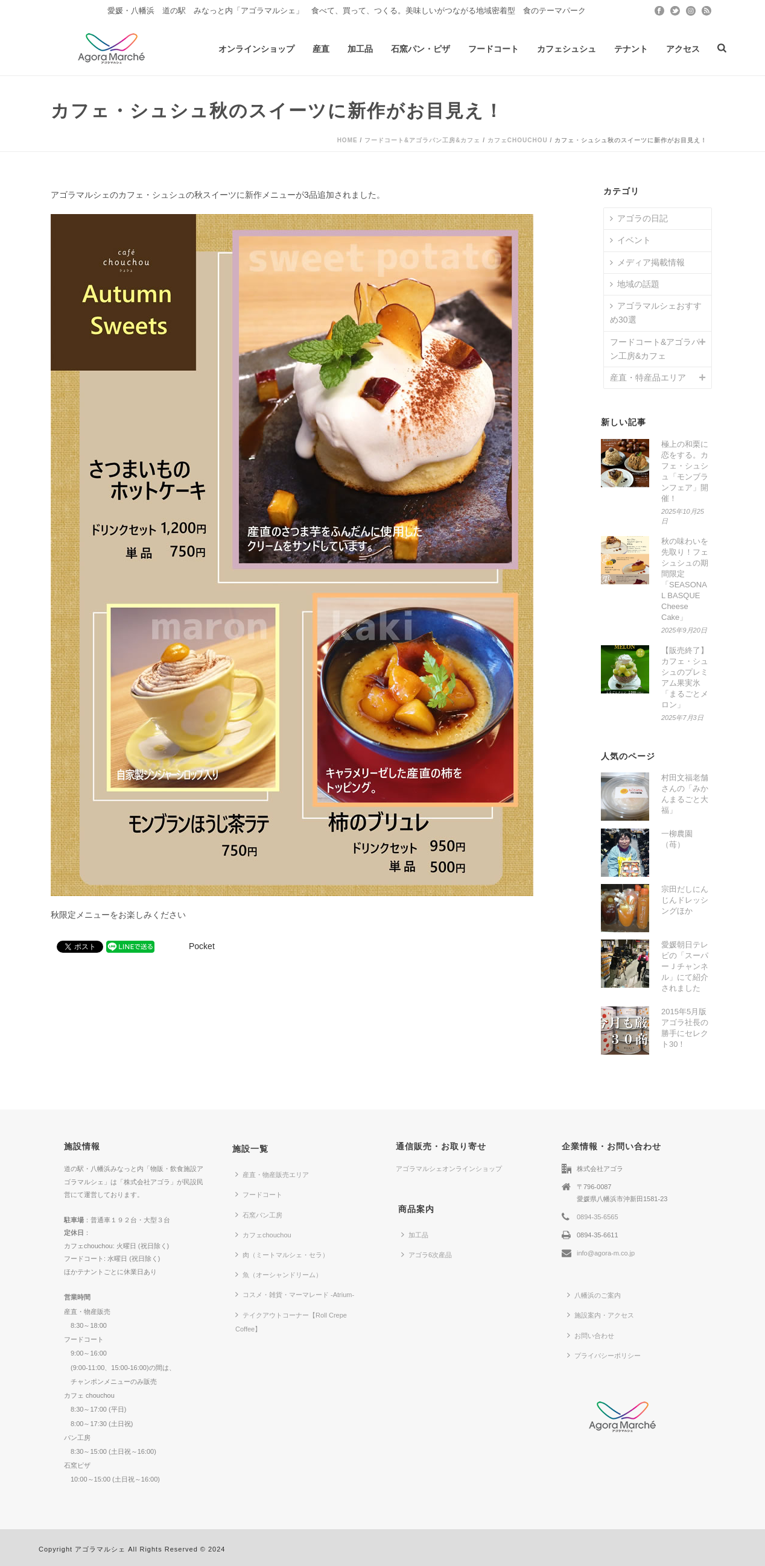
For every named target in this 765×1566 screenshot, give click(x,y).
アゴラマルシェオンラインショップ (449, 1168)
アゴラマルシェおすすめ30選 (656, 312)
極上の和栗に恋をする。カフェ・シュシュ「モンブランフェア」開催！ (684, 471)
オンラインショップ (256, 49)
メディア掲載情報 (647, 262)
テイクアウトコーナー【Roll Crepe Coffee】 (291, 1321)
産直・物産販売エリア (272, 1174)
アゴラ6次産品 (426, 1254)
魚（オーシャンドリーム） (278, 1274)
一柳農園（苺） (677, 839)
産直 (321, 49)
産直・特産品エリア (648, 377)
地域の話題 (634, 284)
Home (347, 140)
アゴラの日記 (639, 218)
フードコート (493, 49)
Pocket (202, 946)
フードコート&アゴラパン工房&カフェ (422, 140)
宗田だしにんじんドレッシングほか (684, 900)
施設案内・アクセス (600, 1314)
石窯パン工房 (258, 1214)
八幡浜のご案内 (594, 1294)
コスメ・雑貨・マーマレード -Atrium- (294, 1294)
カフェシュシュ (566, 49)
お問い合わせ (590, 1335)
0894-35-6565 (597, 1216)
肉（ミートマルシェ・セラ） (282, 1254)
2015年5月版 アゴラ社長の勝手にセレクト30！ (684, 1028)
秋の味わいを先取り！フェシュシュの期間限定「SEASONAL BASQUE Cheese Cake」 (684, 579)
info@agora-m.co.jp (606, 1253)
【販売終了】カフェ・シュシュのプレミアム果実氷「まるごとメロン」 (684, 677)
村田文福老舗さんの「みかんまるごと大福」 (684, 794)
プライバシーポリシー (604, 1355)
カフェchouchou (517, 140)
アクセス (683, 49)
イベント (630, 240)
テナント (631, 49)
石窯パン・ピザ (420, 49)
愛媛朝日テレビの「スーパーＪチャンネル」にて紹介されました (684, 966)
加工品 (360, 49)
